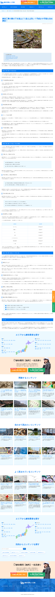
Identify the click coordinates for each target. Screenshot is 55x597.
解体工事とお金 (5, 555)
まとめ (7, 59)
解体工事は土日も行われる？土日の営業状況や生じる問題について (34, 409)
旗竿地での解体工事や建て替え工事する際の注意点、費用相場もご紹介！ (48, 390)
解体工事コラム (21, 555)
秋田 (43, 340)
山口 (7, 344)
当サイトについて (19, 587)
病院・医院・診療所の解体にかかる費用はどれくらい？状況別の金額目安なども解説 (20, 409)
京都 (4, 340)
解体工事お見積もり (29, 2)
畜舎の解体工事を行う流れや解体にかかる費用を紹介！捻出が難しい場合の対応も (6, 409)
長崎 (14, 351)
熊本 (4, 351)
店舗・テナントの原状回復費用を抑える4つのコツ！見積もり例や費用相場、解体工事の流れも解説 (34, 390)
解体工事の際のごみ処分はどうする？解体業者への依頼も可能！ (48, 456)
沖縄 (5, 352)
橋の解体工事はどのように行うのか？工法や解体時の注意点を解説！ (34, 456)
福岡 (2, 351)
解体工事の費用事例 (13, 555)
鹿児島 (3, 352)
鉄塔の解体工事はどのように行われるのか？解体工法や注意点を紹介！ (20, 456)
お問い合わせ (36, 587)
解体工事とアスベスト (15, 552)
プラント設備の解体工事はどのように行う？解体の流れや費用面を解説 (6, 437)
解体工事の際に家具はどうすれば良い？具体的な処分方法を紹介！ (20, 437)
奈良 (7, 340)
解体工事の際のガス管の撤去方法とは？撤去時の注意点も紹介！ (6, 456)
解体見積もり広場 (7, 2)
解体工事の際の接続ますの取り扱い (12, 58)
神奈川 (38, 344)
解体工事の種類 (32, 552)
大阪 (2, 340)
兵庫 (9, 340)
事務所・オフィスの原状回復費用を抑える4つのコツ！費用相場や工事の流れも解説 (20, 390)
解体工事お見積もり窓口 (18, 370)
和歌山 (14, 340)
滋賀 (11, 340)
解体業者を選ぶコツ (41, 552)
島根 (11, 344)
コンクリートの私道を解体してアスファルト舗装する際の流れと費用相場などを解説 (6, 390)
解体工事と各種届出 (24, 552)
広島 (2, 344)
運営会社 (24, 587)
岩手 (41, 340)
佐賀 (11, 351)
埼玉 (41, 344)
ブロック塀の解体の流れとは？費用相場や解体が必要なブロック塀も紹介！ (48, 503)
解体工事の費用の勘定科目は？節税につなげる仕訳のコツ (20, 484)
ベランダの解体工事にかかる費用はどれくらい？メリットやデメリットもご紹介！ (48, 409)
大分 (7, 351)
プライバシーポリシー (30, 587)
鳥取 (9, 344)
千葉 (43, 344)
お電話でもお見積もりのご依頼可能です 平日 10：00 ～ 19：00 (46, 2)
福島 (50, 340)
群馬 (50, 344)
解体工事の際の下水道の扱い (11, 55)
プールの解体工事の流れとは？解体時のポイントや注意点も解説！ (34, 437)
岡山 (4, 344)
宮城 (45, 340)
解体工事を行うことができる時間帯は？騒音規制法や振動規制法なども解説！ (48, 484)
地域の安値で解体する (53, 296)
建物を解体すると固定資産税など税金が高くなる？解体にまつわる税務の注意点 (6, 503)
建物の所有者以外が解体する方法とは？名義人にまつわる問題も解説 (34, 503)
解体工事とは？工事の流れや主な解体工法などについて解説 (6, 484)
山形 (48, 340)
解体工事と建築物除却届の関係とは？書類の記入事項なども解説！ (34, 484)
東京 (35, 344)
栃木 (45, 344)
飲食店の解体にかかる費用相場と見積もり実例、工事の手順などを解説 (48, 437)
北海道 (36, 340)
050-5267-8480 (53, 307)
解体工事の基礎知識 (6, 552)
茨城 (48, 344)
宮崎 (9, 351)
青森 (38, 340)
